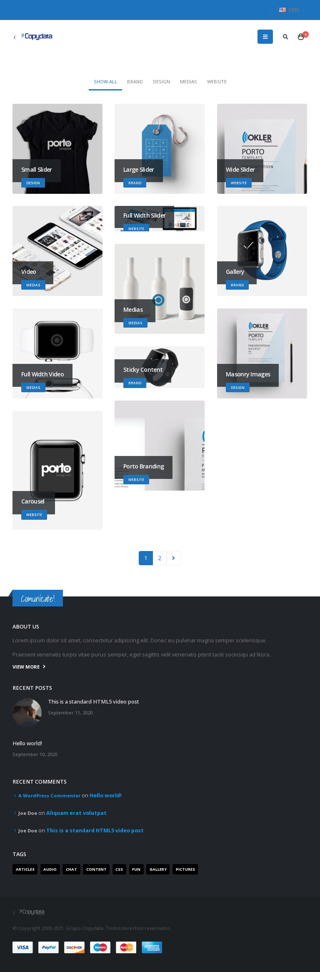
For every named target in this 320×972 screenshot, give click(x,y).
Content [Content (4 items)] (96, 869)
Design (161, 81)
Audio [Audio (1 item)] (50, 869)
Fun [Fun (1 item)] (136, 869)
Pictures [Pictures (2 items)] (185, 869)
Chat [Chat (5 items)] (71, 869)
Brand (135, 81)
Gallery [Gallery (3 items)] (158, 869)
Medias (188, 81)
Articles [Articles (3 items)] (25, 869)
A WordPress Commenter (49, 795)
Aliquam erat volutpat (76, 813)
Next (173, 558)
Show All (105, 81)
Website (217, 81)
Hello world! (27, 743)
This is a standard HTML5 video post (93, 701)
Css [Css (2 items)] (119, 869)
